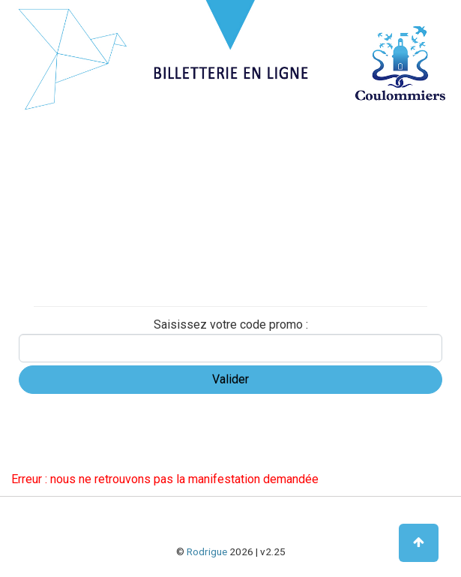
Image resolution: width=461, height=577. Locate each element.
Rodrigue (207, 551)
